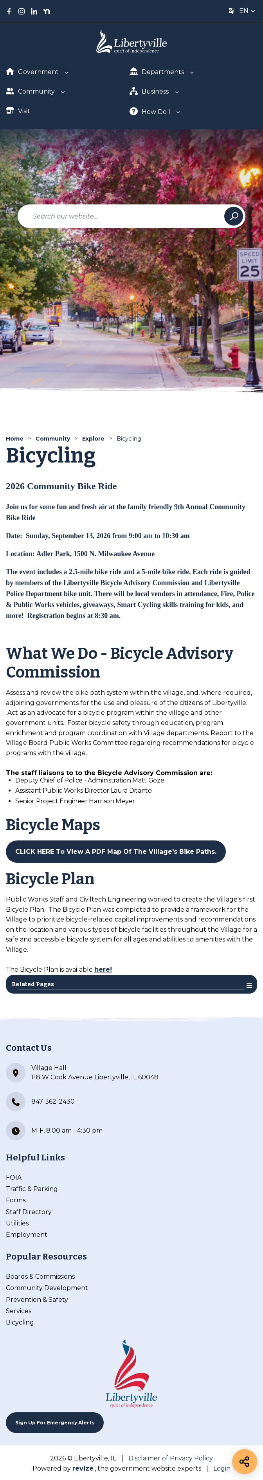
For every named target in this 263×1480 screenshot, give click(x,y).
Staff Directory (29, 1212)
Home (14, 438)
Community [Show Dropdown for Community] (30, 91)
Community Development (47, 1288)
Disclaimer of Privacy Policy (170, 1458)
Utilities (17, 1223)
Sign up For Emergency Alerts (54, 1423)
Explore (93, 438)
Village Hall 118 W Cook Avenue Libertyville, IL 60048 (82, 1072)
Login (222, 1468)
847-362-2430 (40, 1101)
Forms (15, 1200)
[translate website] (242, 11)
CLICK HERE (34, 851)
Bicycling (20, 1322)
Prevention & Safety (37, 1299)
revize (83, 1468)
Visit (18, 111)
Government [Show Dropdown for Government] (32, 72)
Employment (26, 1234)
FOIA (14, 1177)
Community (53, 438)
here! (103, 969)
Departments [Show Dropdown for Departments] (157, 71)
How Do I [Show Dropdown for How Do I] (150, 111)
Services (18, 1311)
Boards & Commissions (40, 1276)
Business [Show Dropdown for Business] (149, 91)
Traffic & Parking (32, 1189)
